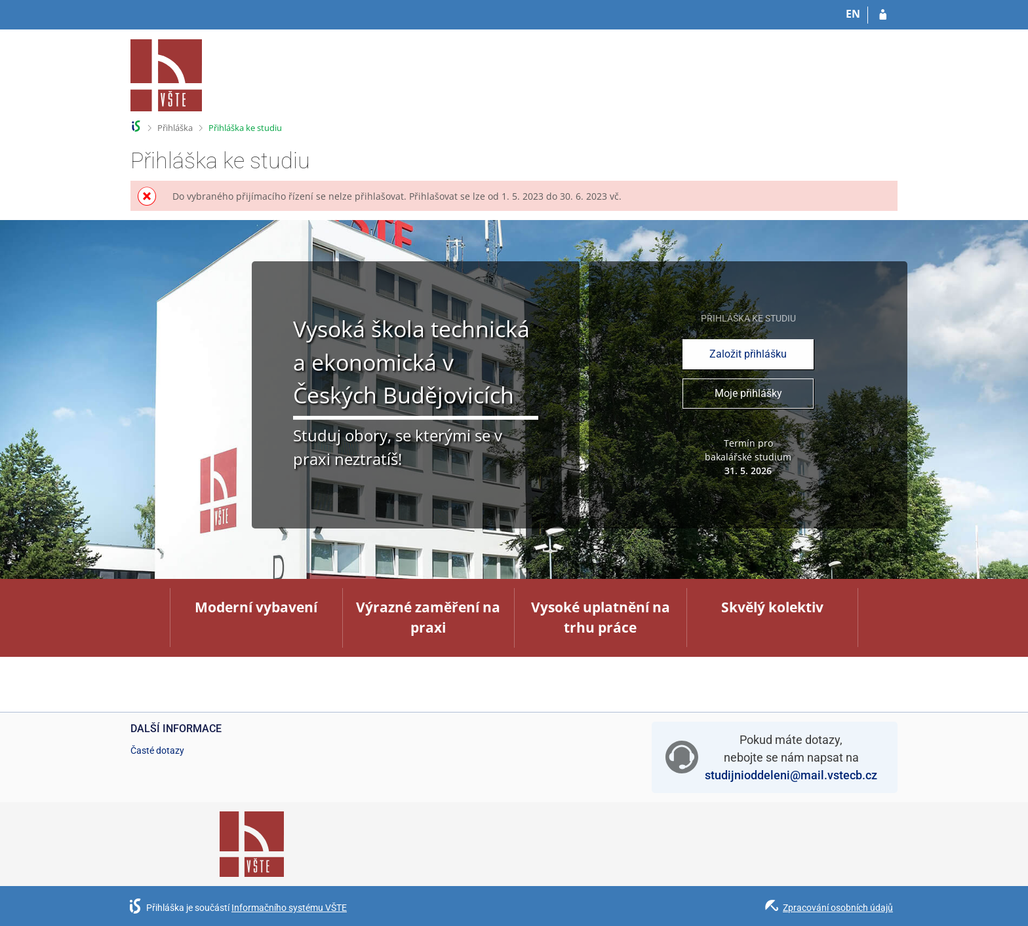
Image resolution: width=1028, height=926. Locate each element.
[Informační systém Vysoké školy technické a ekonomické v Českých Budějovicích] (166, 75)
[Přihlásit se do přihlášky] (883, 15)
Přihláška (175, 128)
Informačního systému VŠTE (289, 907)
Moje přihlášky (748, 393)
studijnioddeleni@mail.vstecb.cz (791, 775)
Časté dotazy (157, 750)
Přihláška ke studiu (245, 128)
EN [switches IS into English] (853, 14)
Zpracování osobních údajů (838, 907)
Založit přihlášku (748, 354)
